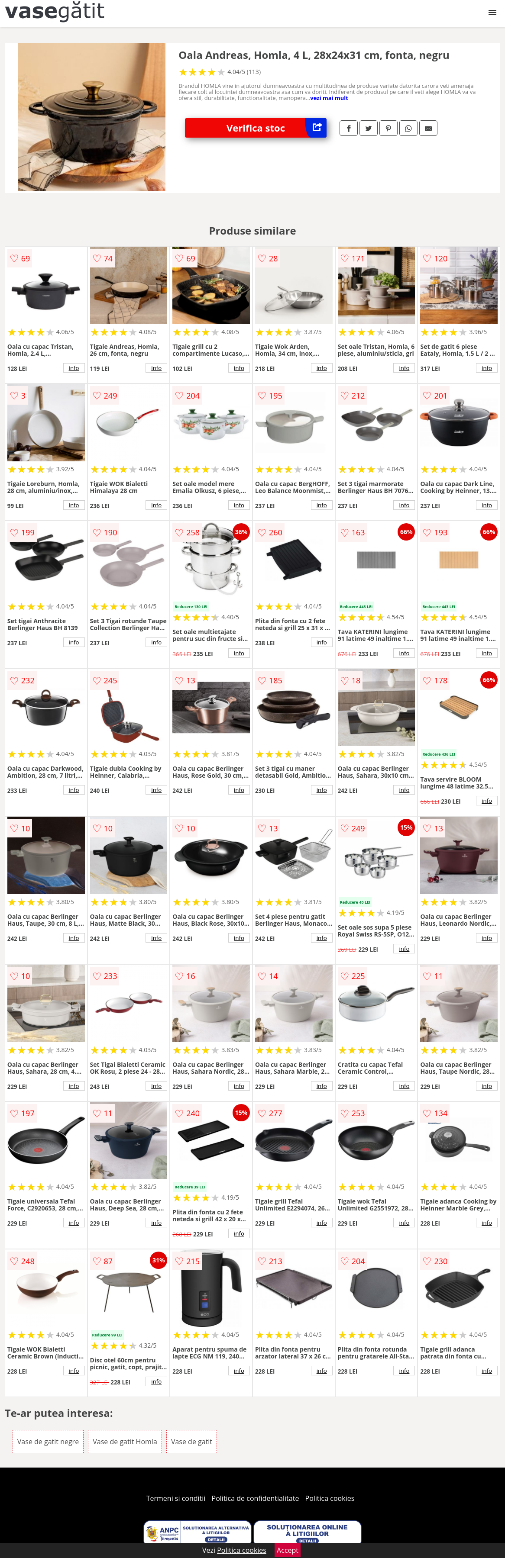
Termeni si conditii (176, 1498)
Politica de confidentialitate (255, 1498)
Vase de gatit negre (48, 1441)
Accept (287, 1550)
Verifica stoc (277, 128)
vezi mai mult (329, 98)
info (74, 368)
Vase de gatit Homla (125, 1441)
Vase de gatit (191, 1441)
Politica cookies (330, 1498)
